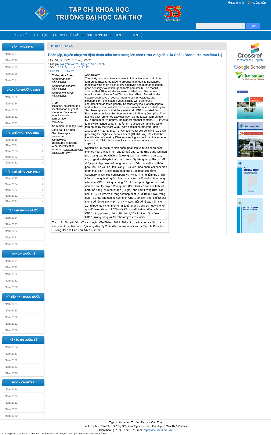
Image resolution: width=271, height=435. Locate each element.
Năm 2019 (11, 67)
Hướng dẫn (259, 2)
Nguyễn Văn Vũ (70, 64)
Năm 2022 (11, 116)
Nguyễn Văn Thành (93, 64)
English (258, 60)
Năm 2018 (11, 73)
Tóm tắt (54, 71)
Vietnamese (244, 60)
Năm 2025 (11, 97)
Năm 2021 (11, 53)
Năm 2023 (11, 110)
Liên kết (121, 35)
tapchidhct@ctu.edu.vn (158, 430)
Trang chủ (19, 35)
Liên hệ (137, 35)
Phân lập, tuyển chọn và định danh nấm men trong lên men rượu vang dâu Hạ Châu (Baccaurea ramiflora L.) (135, 55)
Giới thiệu (40, 35)
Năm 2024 (11, 103)
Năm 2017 (11, 80)
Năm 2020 (11, 60)
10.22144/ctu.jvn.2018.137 (72, 67)
